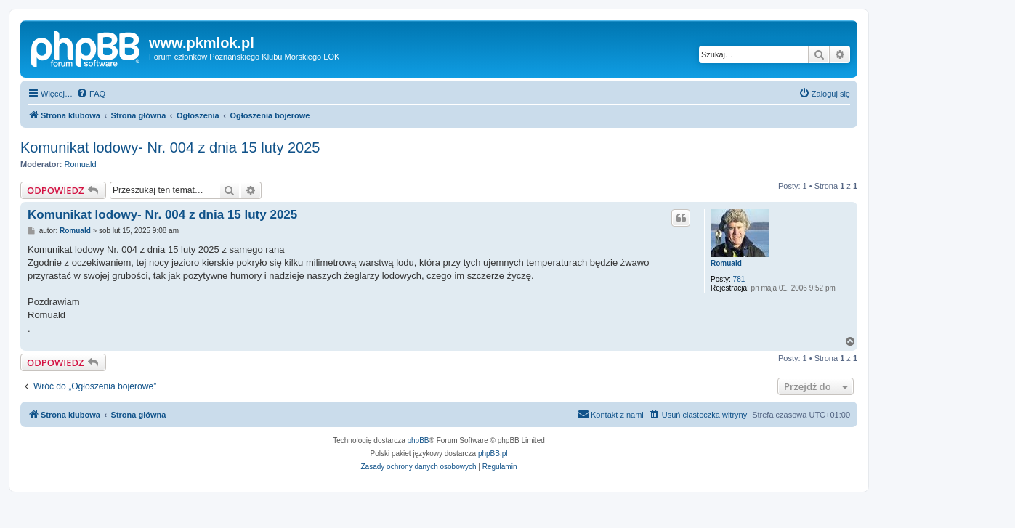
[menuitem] (90, 93)
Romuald (81, 164)
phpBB (418, 440)
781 (739, 279)
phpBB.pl (493, 454)
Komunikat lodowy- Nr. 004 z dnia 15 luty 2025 (170, 147)
